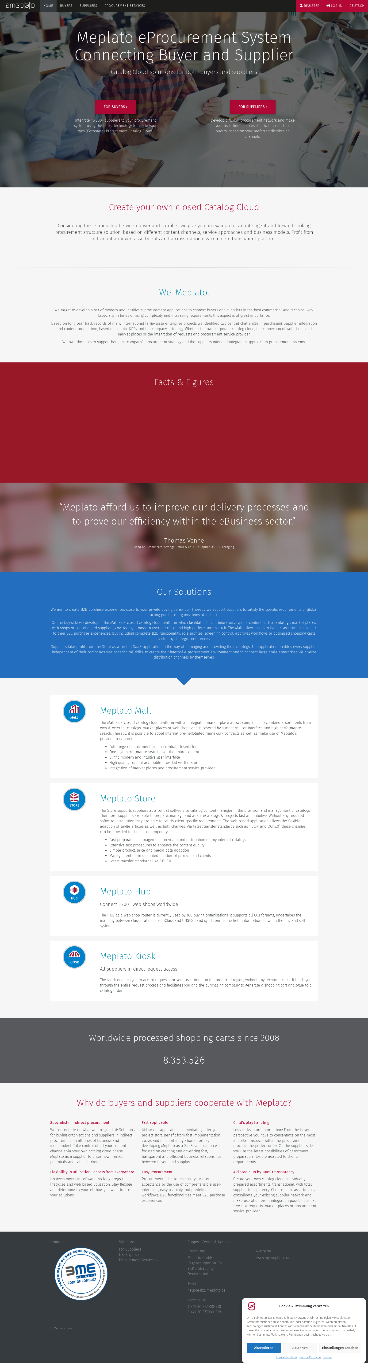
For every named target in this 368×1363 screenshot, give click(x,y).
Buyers (66, 6)
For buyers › (115, 106)
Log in (334, 6)
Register (309, 6)
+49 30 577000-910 (206, 1306)
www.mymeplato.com (273, 1257)
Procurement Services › (138, 1260)
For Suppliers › (131, 1249)
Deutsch (356, 6)
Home (48, 6)
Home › (56, 1242)
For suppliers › (252, 106)
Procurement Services (124, 6)
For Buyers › (129, 1254)
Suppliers (88, 6)
